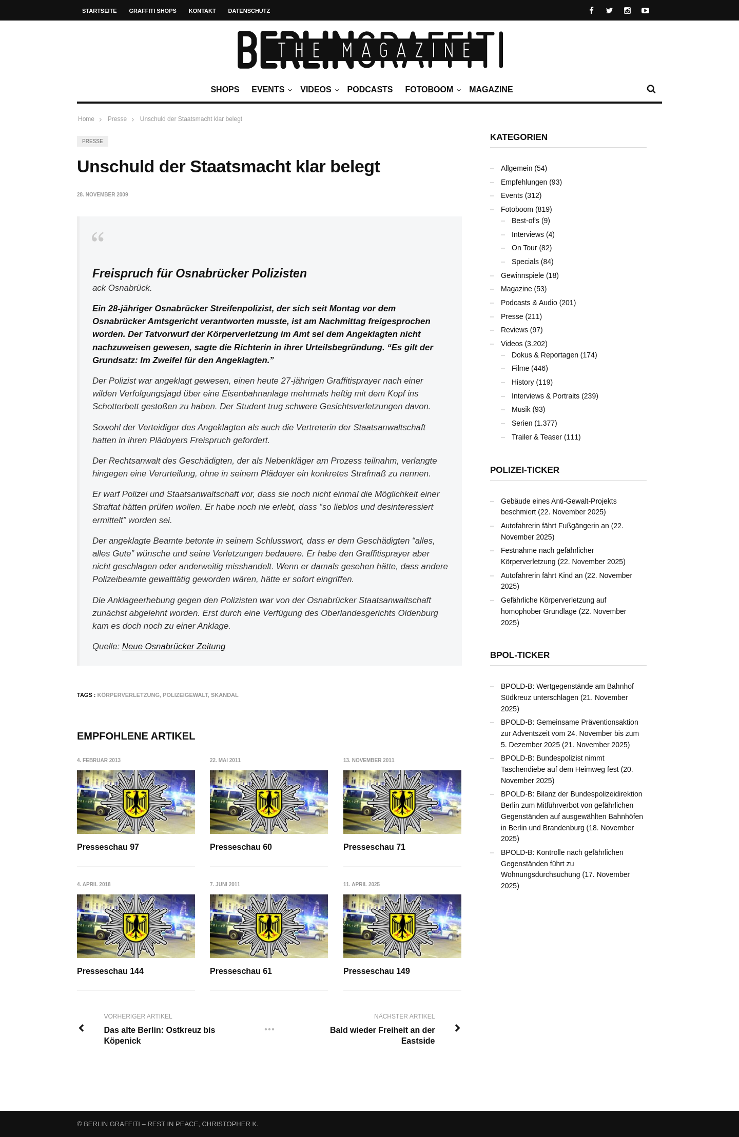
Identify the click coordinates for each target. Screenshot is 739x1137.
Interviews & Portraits (545, 396)
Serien (522, 423)
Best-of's (525, 220)
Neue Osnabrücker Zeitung (173, 646)
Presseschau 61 (241, 971)
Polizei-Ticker (524, 470)
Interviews (528, 234)
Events (270, 89)
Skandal (225, 695)
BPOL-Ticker (520, 655)
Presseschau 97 (108, 847)
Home (86, 119)
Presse (92, 141)
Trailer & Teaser (537, 437)
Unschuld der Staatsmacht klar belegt (191, 119)
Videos (318, 89)
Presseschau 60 (241, 847)
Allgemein (516, 168)
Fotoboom (431, 89)
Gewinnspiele (522, 275)
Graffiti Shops (153, 11)
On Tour (524, 248)
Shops (224, 89)
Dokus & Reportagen (545, 355)
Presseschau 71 (375, 847)
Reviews (514, 330)
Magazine (491, 89)
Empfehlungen (524, 182)
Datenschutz (249, 11)
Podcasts (370, 89)
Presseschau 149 (377, 971)
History (523, 382)
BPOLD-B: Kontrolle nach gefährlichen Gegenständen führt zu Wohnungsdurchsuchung (562, 863)
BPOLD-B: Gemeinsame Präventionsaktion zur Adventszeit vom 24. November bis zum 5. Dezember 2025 (570, 733)
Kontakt (202, 11)
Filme (520, 368)
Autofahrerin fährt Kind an (542, 575)
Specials (525, 261)
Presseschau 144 (110, 971)
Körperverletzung (129, 695)
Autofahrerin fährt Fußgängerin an (555, 526)
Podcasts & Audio (529, 302)
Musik (521, 409)
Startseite (99, 11)
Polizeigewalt (185, 695)
